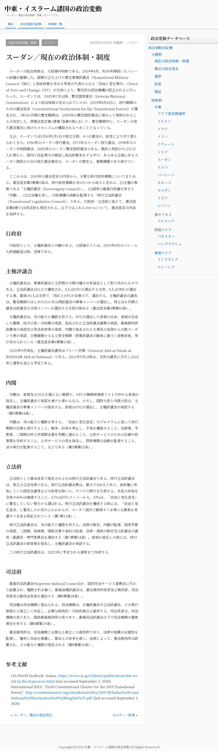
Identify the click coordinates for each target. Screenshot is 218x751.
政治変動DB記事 (30, 24)
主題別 (157, 54)
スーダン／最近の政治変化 (34, 714)
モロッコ (164, 182)
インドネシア (167, 259)
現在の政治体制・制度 (24, 42)
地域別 (157, 100)
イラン (162, 136)
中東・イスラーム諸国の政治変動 (53, 8)
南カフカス (163, 214)
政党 (157, 84)
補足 (157, 91)
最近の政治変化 (166, 68)
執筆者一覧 (55, 24)
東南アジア (163, 252)
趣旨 (10, 24)
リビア (162, 198)
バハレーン (166, 175)
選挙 (157, 76)
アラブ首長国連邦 (171, 113)
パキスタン (166, 236)
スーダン (53, 42)
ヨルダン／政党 (123, 714)
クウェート (166, 144)
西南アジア (163, 229)
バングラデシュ (169, 244)
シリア (162, 152)
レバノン (164, 205)
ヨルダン (164, 190)
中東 (157, 107)
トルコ (162, 167)
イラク (162, 129)
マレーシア (166, 267)
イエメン (164, 121)
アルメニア (166, 221)
